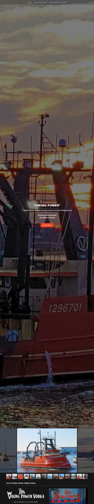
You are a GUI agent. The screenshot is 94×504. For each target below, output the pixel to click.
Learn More (47, 225)
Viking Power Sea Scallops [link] (57, 2)
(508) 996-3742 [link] (47, 422)
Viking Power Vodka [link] (40, 2)
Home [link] (30, 2)
